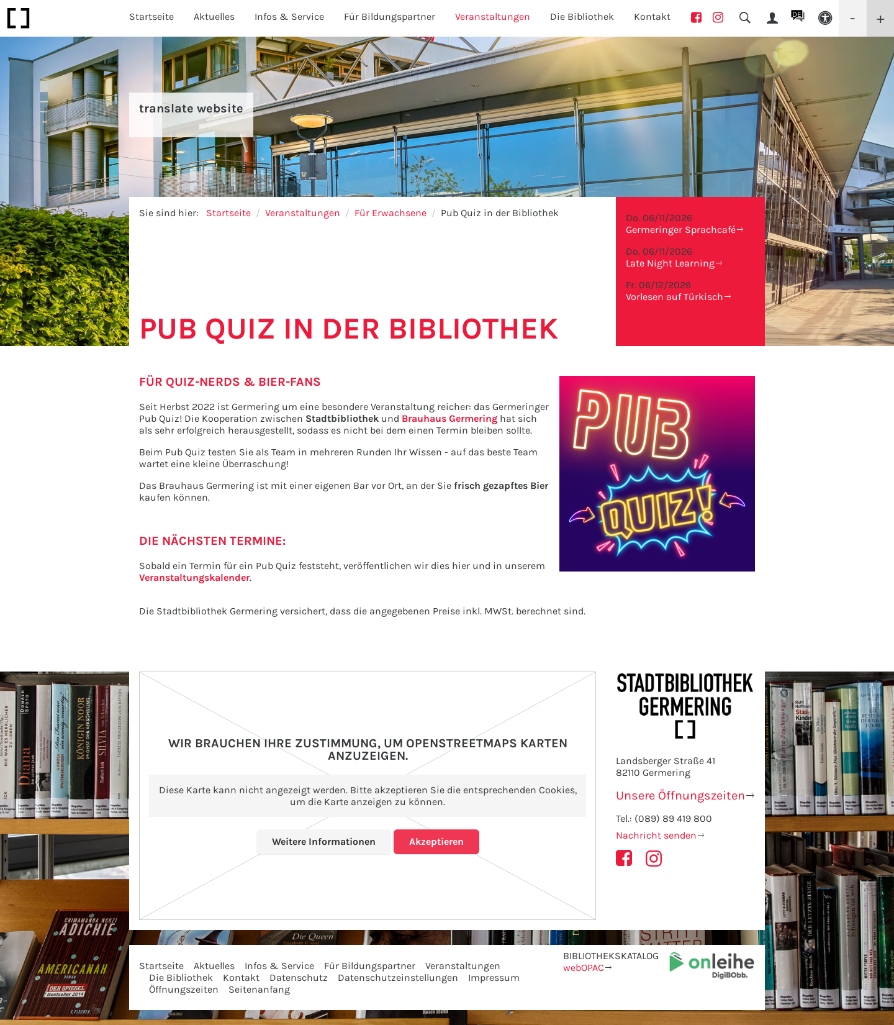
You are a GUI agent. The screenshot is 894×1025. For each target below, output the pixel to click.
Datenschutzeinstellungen (398, 977)
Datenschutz (298, 977)
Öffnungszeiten (184, 989)
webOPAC (583, 967)
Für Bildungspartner (369, 966)
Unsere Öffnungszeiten (680, 795)
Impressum (494, 977)
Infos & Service (279, 966)
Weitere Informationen (324, 841)
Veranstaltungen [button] (492, 16)
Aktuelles (214, 966)
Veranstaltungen (302, 213)
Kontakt (652, 16)
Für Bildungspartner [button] (389, 16)
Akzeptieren (436, 841)
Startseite (151, 16)
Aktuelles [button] (214, 16)
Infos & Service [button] (289, 16)
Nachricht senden (656, 835)
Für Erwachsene (390, 213)
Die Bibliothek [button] (582, 16)
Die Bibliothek (181, 977)
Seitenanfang (259, 989)
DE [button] (796, 14)
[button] (825, 18)
